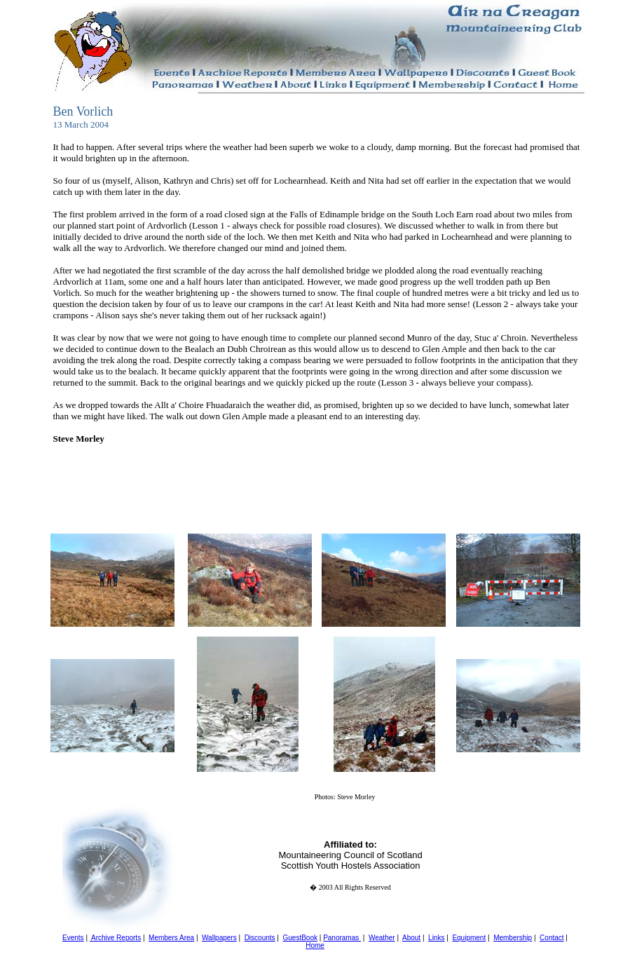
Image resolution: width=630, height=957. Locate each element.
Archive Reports (115, 938)
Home (315, 945)
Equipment (469, 938)
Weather (382, 938)
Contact (551, 938)
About (411, 938)
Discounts (260, 938)
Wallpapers (219, 938)
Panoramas (342, 938)
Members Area (171, 938)
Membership (512, 938)
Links (436, 938)
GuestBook (299, 938)
